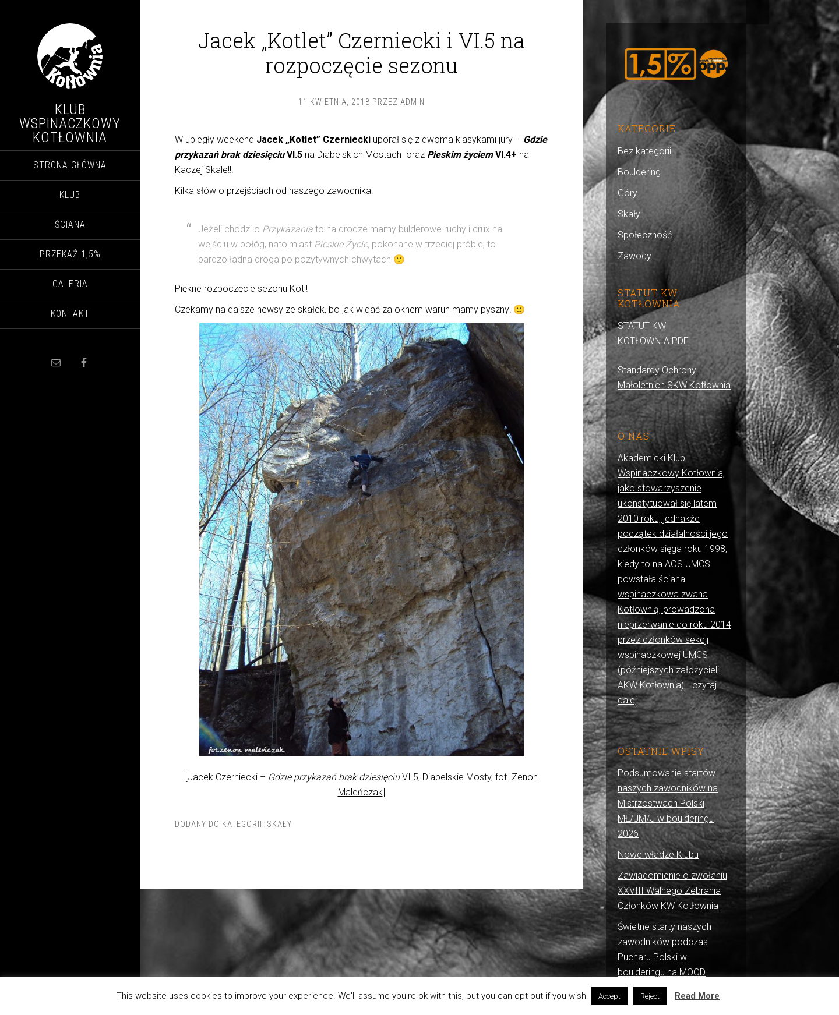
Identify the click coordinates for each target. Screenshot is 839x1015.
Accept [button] (609, 996)
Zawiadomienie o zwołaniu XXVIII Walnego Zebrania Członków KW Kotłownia (672, 890)
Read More (697, 996)
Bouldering (639, 172)
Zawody (634, 255)
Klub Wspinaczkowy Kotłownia (70, 123)
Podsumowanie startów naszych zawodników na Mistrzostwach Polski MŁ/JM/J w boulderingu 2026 (668, 803)
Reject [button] (650, 996)
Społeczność (645, 235)
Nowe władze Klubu (658, 854)
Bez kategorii (644, 151)
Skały (279, 824)
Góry (627, 193)
